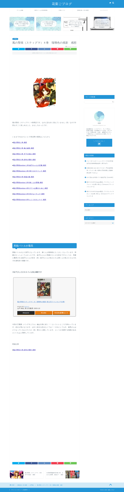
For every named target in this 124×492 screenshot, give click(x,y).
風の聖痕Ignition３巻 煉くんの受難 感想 (28, 182)
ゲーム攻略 (20, 10)
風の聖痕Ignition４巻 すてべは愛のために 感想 (30, 188)
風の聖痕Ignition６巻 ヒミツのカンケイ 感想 (29, 200)
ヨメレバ (26, 306)
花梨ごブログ (62, 4)
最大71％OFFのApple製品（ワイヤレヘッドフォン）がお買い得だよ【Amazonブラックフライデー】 (100, 184)
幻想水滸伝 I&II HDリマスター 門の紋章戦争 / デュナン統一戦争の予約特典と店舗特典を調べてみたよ (100, 170)
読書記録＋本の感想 (83, 10)
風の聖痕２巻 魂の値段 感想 (23, 148)
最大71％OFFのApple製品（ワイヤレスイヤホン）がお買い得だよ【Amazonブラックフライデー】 (100, 194)
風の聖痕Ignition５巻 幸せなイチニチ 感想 (28, 194)
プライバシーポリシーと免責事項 (19, 489)
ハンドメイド (104, 10)
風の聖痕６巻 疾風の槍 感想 (23, 177)
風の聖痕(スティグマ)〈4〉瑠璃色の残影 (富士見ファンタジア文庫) (41, 302)
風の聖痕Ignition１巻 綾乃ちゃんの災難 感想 (29, 165)
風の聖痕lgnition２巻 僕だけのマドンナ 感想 (29, 171)
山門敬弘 (15, 39)
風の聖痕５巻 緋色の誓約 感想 (24, 160)
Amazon (26, 313)
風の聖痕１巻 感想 (20, 142)
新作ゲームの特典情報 (41, 10)
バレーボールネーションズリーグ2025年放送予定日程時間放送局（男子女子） (100, 162)
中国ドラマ (62, 10)
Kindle (43, 313)
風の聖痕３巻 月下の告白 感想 (24, 154)
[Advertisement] (44, 64)
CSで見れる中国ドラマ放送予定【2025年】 (100, 177)
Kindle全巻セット (61, 313)
